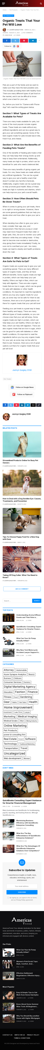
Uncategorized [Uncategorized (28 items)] (14, 753)
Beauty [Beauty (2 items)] (31, 674)
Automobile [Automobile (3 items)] (21, 670)
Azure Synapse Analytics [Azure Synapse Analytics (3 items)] (15, 674)
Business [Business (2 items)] (7, 678)
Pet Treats (7, 379)
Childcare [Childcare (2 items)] (17, 678)
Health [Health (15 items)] (33, 702)
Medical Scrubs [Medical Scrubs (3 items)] (11, 721)
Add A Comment (22, 589)
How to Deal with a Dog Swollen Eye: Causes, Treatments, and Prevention (22, 500)
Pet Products (8, 15)
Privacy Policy (20, 900)
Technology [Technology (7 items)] (10, 743)
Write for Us (20, 1035)
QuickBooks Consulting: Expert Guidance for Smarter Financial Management (28, 629)
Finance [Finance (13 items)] (33, 691)
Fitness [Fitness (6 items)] (7, 697)
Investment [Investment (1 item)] (8, 712)
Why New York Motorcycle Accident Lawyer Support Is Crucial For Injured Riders (27, 652)
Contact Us (7, 1035)
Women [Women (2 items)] (27, 758)
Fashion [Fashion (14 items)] (20, 691)
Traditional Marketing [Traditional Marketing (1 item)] (26, 744)
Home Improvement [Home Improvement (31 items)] (18, 707)
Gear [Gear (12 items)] (7, 702)
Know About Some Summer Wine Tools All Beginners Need (27, 1006)
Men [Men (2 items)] (22, 721)
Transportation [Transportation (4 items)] (11, 748)
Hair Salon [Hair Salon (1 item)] (22, 702)
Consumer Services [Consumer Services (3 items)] (12, 682)
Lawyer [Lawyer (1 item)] (27, 712)
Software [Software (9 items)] (30, 738)
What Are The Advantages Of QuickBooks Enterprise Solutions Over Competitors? (28, 848)
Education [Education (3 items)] (8, 692)
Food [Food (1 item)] (16, 697)
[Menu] (3, 3)
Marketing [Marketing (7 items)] (9, 716)
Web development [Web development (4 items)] (12, 758)
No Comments (27, 33)
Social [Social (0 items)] (21, 739)
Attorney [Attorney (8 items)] (9, 670)
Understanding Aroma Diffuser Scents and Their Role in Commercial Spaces (28, 617)
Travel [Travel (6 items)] (24, 748)
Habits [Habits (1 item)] (14, 702)
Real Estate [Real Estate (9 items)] (10, 738)
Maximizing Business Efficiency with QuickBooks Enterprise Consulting (27, 822)
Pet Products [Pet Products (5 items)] (10, 730)
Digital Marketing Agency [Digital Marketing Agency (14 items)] (19, 686)
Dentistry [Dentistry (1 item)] (27, 682)
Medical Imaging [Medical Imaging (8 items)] (27, 716)
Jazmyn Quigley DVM (16, 30)
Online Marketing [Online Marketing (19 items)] (15, 725)
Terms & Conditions (22, 1038)
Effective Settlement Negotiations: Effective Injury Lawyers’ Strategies (27, 975)
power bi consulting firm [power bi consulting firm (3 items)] (14, 734)
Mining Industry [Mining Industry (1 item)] (31, 721)
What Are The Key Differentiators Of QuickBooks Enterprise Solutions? (28, 835)
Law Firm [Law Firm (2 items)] (18, 712)
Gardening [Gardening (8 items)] (26, 696)
